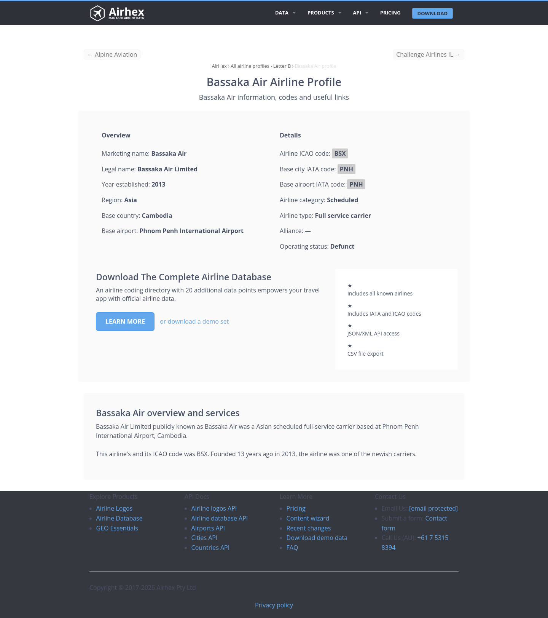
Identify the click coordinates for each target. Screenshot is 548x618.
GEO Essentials (117, 528)
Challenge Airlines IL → (428, 54)
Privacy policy (274, 605)
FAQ (292, 547)
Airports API (208, 528)
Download (432, 13)
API (357, 12)
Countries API (210, 547)
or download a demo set (194, 321)
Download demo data (317, 537)
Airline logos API (214, 508)
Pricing (390, 12)
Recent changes (309, 528)
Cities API (204, 537)
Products (320, 12)
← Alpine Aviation (112, 54)
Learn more (125, 321)
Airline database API (219, 518)
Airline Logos (114, 508)
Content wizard (308, 518)
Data (281, 12)
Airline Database (119, 518)
